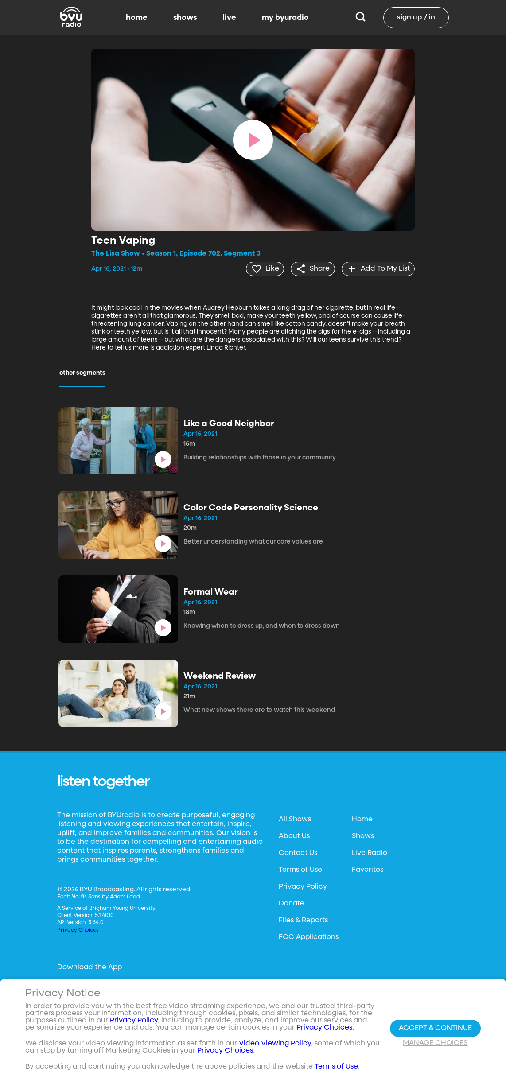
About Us (294, 835)
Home (362, 819)
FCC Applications (309, 936)
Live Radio (369, 852)
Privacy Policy (303, 886)
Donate (291, 903)
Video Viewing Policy (275, 1043)
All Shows (295, 819)
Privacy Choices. (325, 1027)
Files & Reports (303, 920)
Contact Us (298, 852)
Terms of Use (300, 869)
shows (185, 18)
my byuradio (285, 18)
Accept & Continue (435, 1028)
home (137, 18)
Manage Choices (435, 1043)
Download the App (89, 967)
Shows (363, 835)
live (229, 18)
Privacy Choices (78, 930)
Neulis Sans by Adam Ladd (105, 896)
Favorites (367, 869)
